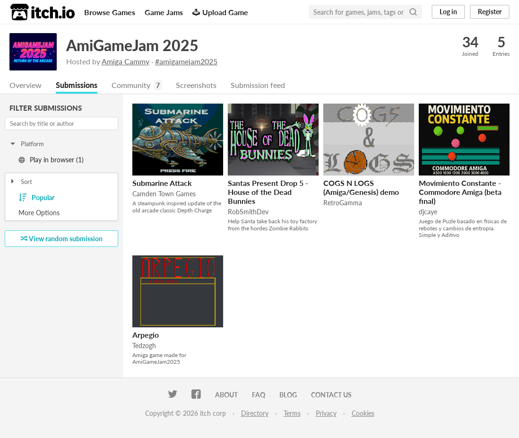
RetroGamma (342, 203)
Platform (26, 144)
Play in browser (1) (51, 160)
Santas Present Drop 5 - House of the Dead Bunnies (268, 191)
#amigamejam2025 (186, 61)
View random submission (62, 239)
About (226, 395)
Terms (292, 413)
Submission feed (258, 84)
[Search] (413, 12)
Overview (25, 84)
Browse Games (109, 12)
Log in (448, 12)
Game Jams (164, 12)
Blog (288, 395)
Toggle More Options (61, 212)
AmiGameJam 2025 (132, 45)
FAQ (258, 395)
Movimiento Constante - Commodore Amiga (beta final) (460, 191)
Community (131, 84)
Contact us (331, 395)
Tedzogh (144, 346)
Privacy (326, 413)
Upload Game (220, 12)
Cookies (363, 413)
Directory (254, 413)
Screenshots (196, 84)
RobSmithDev (248, 212)
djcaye (428, 212)
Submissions (76, 84)
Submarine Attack (162, 182)
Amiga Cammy (125, 61)
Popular (36, 197)
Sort (20, 181)
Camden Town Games (164, 194)
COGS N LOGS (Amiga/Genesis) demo (361, 187)
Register (490, 12)
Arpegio (145, 334)
